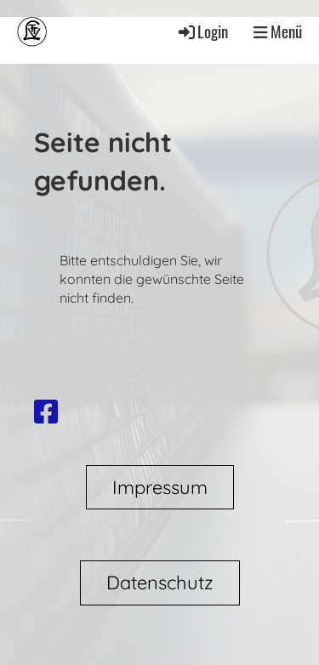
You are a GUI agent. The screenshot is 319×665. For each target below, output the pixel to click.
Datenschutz (160, 582)
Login (202, 31)
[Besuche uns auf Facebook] (46, 412)
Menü (277, 31)
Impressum (160, 487)
